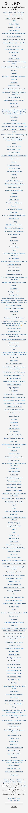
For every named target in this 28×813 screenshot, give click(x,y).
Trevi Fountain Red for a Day (14, 704)
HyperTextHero (6, 782)
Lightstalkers (14, 422)
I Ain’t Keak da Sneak (14, 328)
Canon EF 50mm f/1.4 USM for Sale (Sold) (14, 135)
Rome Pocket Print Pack (14, 557)
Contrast (14, 162)
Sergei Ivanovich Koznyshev (14, 578)
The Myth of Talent (14, 654)
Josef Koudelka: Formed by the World (14, 381)
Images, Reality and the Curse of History (14, 339)
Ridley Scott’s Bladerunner (14, 545)
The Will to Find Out (14, 680)
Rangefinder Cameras (14, 526)
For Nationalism (14, 258)
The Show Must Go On (14, 664)
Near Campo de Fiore (14, 447)
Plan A (14, 505)
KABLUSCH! (15, 391)
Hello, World (14, 311)
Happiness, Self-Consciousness (13, 308)
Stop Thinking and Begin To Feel (14, 622)
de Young (14, 174)
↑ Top (10, 800)
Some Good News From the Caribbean (14, 603)
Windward (19, 780)
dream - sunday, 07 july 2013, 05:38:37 (14, 215)
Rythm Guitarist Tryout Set (14, 572)
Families (14, 244)
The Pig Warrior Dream (14, 658)
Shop (14, 782)
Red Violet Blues (14, 535)
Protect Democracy (14, 798)
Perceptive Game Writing (14, 484)
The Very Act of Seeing (14, 676)
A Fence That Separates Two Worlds (14, 40)
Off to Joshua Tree (14, 460)
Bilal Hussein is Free (14, 97)
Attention (14, 79)
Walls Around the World (14, 735)
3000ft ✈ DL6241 (14, 24)
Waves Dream (14, 744)
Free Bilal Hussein (14, 268)
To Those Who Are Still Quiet (14, 694)
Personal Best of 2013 (14, 487)
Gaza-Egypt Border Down (14, 274)
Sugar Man (14, 625)
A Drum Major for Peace (14, 36)
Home (14, 315)
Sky (14, 594)
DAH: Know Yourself (14, 168)
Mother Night (14, 441)
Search (14, 806)
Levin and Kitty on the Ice (14, 406)
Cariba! (14, 143)
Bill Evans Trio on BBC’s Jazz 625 (14, 100)
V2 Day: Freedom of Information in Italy (14, 720)
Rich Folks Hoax (14, 538)
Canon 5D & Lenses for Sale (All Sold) (14, 123)
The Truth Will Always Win (14, 670)
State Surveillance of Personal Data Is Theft (14, 613)
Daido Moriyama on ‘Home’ (14, 171)
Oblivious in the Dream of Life (14, 457)
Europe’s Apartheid (14, 234)
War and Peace (14, 738)
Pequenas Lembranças (14, 481)
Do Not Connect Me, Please (14, 209)
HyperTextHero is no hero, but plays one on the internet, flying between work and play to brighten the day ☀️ (14, 323)
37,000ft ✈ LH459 (14, 27)
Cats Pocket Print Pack (14, 146)
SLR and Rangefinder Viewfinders (14, 597)
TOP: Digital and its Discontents (14, 700)
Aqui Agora (14, 70)
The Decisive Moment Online (14, 642)
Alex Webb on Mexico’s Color (14, 49)
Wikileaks (14, 757)
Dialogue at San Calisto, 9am (14, 190)
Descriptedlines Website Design (14, 184)
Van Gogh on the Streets (14, 723)
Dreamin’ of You (14, 218)
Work (5, 12)
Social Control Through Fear (14, 600)
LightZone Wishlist (14, 428)
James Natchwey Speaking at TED (14, 375)
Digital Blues (14, 196)
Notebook (21, 12)
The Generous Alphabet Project (14, 648)
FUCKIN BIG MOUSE (13, 271)
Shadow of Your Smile (14, 584)
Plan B (14, 508)
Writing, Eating (14, 775)
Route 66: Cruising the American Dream (14, 563)
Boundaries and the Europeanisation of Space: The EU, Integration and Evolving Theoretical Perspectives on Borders (14, 112)
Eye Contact (14, 240)
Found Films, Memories (14, 264)
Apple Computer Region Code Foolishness (14, 67)
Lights (21, 15)
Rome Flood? (14, 554)
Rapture (14, 529)
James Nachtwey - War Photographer (14, 372)
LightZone (15, 425)
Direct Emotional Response (14, 203)
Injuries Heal (14, 360)
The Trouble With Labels (14, 667)
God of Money (14, 288)
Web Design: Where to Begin (14, 747)
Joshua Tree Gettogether (14, 384)
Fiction (14, 250)
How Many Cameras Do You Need (14, 318)
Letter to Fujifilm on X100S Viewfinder (14, 403)
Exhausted (14, 237)
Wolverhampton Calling (14, 768)
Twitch (12, 788)
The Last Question (14, 651)
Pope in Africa (14, 514)
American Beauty (14, 52)
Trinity (14, 707)
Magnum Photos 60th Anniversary (14, 438)
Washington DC (14, 741)
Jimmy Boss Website (15, 378)
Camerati (14, 120)
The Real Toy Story (14, 661)
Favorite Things (14, 247)
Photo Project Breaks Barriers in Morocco (14, 499)
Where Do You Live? (14, 751)
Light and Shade (14, 416)
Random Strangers (14, 523)
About (11, 12)
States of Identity (14, 616)
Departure (14, 177)
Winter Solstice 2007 (14, 765)
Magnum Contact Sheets (14, 435)
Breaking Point (14, 117)
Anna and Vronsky (14, 58)
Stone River (13, 619)
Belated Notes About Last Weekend (14, 89)
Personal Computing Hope (14, 490)
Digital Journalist (14, 199)
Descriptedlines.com (14, 187)
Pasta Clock (14, 474)
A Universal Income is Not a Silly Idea (14, 43)
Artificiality (14, 73)
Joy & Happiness (14, 388)
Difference (14, 193)
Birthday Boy (14, 103)
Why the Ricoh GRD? (14, 754)
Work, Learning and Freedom (14, 771)
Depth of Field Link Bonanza (14, 181)
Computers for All (14, 159)
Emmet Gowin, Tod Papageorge (14, 231)
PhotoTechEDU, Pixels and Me (14, 502)
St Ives (14, 609)
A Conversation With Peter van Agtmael (14, 33)
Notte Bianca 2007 (13, 454)
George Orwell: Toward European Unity (14, 282)
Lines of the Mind (14, 432)
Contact (12, 780)
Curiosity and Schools (13, 165)
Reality (14, 532)
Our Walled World (14, 468)
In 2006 (14, 349)
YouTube (24, 786)
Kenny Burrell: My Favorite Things (14, 394)
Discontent (14, 206)
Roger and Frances (14, 551)
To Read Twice (14, 691)
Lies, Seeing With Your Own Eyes (14, 410)
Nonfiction (14, 450)
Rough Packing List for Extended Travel (14, 560)
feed (16, 800)
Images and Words (14, 331)
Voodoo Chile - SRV (14, 727)
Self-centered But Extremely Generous (13, 575)
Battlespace (13, 82)
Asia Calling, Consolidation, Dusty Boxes (14, 76)
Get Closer (14, 285)
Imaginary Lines (14, 343)
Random (14, 15)
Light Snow (14, 419)
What (13, 18)
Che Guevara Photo (14, 152)
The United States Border (14, 673)
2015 (13, 21)
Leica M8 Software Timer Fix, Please (14, 400)
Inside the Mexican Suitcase (14, 363)
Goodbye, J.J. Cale (14, 292)
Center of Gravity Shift (14, 149)
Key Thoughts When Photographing (14, 397)
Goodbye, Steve (14, 295)
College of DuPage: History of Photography (14, 155)
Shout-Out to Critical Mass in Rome (13, 587)
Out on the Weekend (14, 471)
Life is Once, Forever (14, 413)
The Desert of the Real (14, 645)
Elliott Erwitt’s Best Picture (14, 225)
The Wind (14, 683)
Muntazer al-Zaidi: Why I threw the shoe (14, 444)
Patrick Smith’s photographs (14, 478)
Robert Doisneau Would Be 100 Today (14, 548)
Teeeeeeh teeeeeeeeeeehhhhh (14, 634)
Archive (7, 15)
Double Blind (14, 212)
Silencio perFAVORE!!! (14, 591)
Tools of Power (14, 697)
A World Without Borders (14, 46)
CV (15, 12)
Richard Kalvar (14, 541)
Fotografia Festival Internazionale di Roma (14, 261)
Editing (15, 221)
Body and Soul (14, 106)
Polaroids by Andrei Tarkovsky (14, 511)
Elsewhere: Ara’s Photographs (14, 228)
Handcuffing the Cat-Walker (14, 305)
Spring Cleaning (14, 606)
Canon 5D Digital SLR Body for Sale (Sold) (14, 126)
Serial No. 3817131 (14, 581)
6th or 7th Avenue (14, 30)
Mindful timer (22, 782)
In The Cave (14, 357)
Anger (14, 55)
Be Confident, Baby (14, 86)
